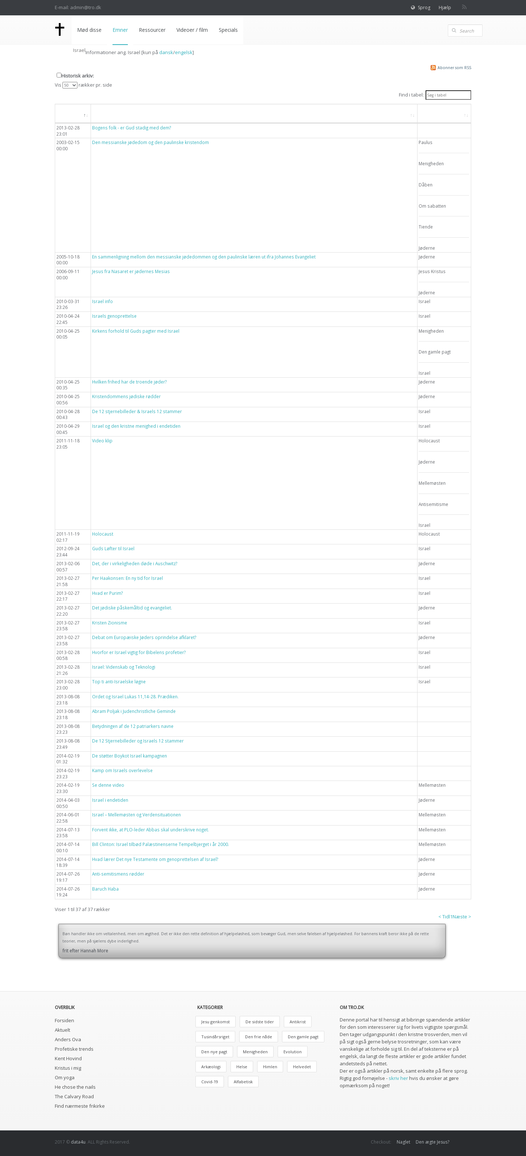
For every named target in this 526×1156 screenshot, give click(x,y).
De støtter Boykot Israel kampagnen (129, 756)
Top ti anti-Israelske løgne (119, 681)
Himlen (270, 1066)
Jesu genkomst (215, 1021)
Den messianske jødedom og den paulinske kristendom (150, 142)
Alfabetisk (243, 1081)
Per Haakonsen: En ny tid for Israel (127, 578)
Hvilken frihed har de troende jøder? (129, 382)
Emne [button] (432, 113)
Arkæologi (211, 1066)
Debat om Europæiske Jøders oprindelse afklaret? (144, 637)
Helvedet (302, 1066)
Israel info (102, 301)
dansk (166, 52)
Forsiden (64, 1020)
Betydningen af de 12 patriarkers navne (133, 726)
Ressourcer (152, 29)
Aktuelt (62, 1030)
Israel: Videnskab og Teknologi (123, 667)
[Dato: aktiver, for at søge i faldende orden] (73, 113)
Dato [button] (69, 113)
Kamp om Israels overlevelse (122, 770)
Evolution (292, 1051)
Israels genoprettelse (114, 316)
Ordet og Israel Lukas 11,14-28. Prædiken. (135, 696)
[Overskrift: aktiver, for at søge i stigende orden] (254, 113)
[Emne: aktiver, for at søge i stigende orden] (444, 113)
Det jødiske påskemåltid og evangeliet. (132, 608)
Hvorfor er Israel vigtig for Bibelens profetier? (139, 652)
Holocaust (102, 534)
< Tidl (444, 916)
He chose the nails (75, 1087)
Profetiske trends (74, 1049)
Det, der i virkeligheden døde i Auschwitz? (134, 563)
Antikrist (298, 1021)
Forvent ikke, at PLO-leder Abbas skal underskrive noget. (150, 829)
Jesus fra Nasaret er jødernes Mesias (131, 271)
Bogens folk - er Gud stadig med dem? (131, 128)
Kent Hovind (68, 1058)
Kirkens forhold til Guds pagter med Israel (135, 331)
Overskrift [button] (110, 113)
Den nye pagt (214, 1051)
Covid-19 (209, 1081)
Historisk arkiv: (77, 75)
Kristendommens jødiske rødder (126, 396)
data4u (78, 1142)
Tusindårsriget (215, 1036)
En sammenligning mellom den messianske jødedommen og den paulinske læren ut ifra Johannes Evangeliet (204, 257)
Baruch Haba (105, 889)
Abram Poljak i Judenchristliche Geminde (134, 711)
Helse (241, 1066)
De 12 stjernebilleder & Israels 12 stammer (137, 411)
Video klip (102, 440)
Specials (228, 29)
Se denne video (108, 785)
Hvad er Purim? (107, 593)
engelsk (184, 52)
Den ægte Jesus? (432, 1142)
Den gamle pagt (303, 1036)
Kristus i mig (68, 1068)
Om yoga (65, 1077)
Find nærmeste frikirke (80, 1106)
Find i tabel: (435, 95)
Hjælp (445, 7)
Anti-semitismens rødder (118, 874)
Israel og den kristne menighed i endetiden (136, 426)
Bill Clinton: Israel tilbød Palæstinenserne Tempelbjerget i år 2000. (160, 844)
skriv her (398, 1078)
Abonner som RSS (454, 67)
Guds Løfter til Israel (113, 548)
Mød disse (89, 29)
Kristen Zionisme (109, 623)
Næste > (462, 916)
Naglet (403, 1142)
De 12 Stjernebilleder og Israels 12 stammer (138, 741)
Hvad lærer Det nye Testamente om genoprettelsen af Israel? (155, 859)
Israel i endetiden (110, 800)
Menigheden (255, 1051)
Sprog (424, 7)
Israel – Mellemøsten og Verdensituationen (136, 814)
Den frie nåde (258, 1036)
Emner (120, 29)
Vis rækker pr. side (83, 85)
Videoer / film (192, 29)
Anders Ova (68, 1039)
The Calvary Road (74, 1096)
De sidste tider (259, 1021)
